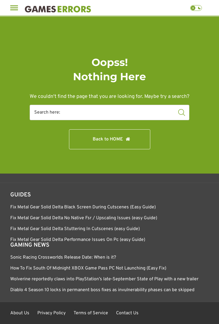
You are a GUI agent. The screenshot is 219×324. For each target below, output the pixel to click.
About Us (19, 313)
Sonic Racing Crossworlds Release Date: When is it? (63, 257)
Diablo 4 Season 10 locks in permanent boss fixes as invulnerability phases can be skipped (102, 290)
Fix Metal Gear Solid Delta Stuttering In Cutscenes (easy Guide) (75, 229)
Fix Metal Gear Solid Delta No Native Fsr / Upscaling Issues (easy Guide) (83, 218)
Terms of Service (91, 313)
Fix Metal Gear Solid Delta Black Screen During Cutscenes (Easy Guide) (83, 207)
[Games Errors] (58, 8)
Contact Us (127, 313)
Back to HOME (108, 139)
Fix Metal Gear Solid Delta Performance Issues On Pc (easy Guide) (77, 240)
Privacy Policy (51, 313)
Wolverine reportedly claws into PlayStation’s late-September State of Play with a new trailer (104, 279)
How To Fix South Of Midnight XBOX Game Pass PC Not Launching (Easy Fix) (88, 268)
